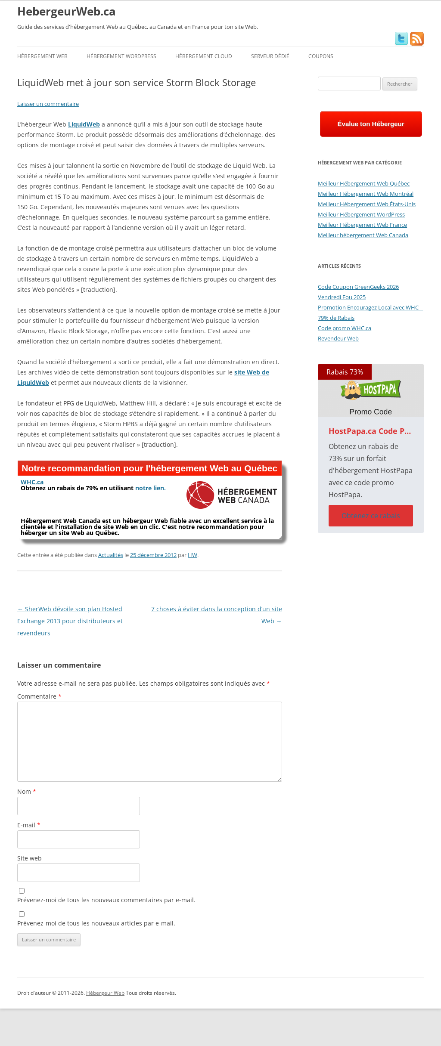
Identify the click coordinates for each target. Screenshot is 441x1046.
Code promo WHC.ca (344, 328)
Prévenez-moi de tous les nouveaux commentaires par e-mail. (106, 900)
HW (192, 555)
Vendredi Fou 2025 (342, 297)
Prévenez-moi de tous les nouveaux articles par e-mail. (96, 923)
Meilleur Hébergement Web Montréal (365, 194)
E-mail (28, 825)
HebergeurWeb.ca (66, 11)
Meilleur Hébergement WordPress (361, 214)
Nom (26, 791)
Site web (29, 858)
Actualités (110, 555)
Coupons (320, 56)
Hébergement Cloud (203, 56)
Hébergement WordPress (121, 56)
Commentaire (39, 696)
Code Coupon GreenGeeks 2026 (358, 287)
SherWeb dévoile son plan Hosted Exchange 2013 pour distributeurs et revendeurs (70, 621)
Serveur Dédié (270, 56)
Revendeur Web (338, 338)
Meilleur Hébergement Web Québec (364, 183)
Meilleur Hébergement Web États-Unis (367, 204)
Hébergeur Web (105, 992)
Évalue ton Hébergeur (371, 123)
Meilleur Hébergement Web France (362, 225)
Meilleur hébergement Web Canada (363, 235)
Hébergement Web (42, 56)
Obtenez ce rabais (371, 515)
